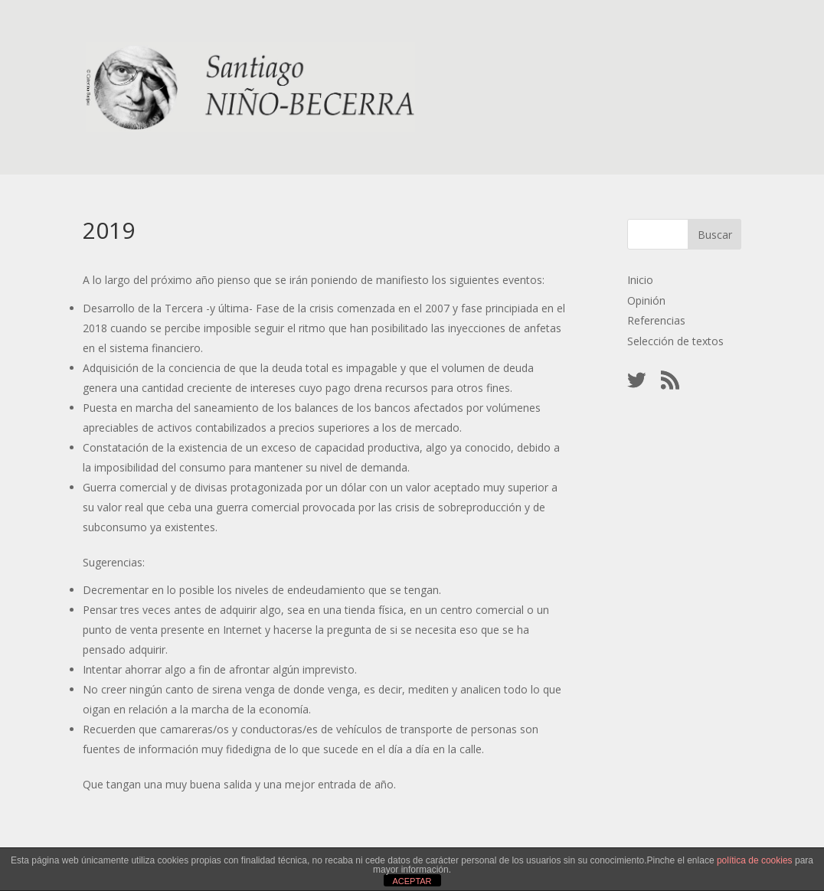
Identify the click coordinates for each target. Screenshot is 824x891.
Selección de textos (675, 341)
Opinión (646, 300)
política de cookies (755, 860)
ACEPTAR (411, 881)
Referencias (656, 320)
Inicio (640, 280)
